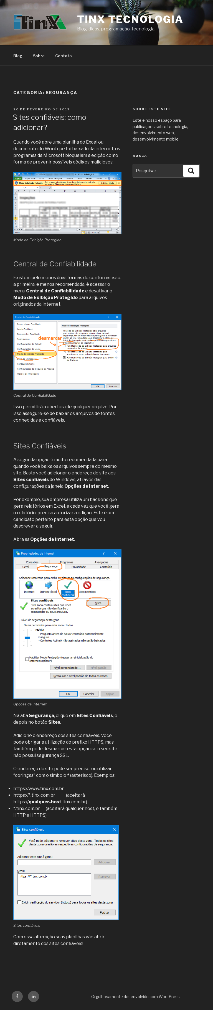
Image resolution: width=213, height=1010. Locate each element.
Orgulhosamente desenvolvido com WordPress (135, 996)
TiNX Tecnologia (130, 19)
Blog (17, 55)
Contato (63, 55)
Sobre (39, 55)
